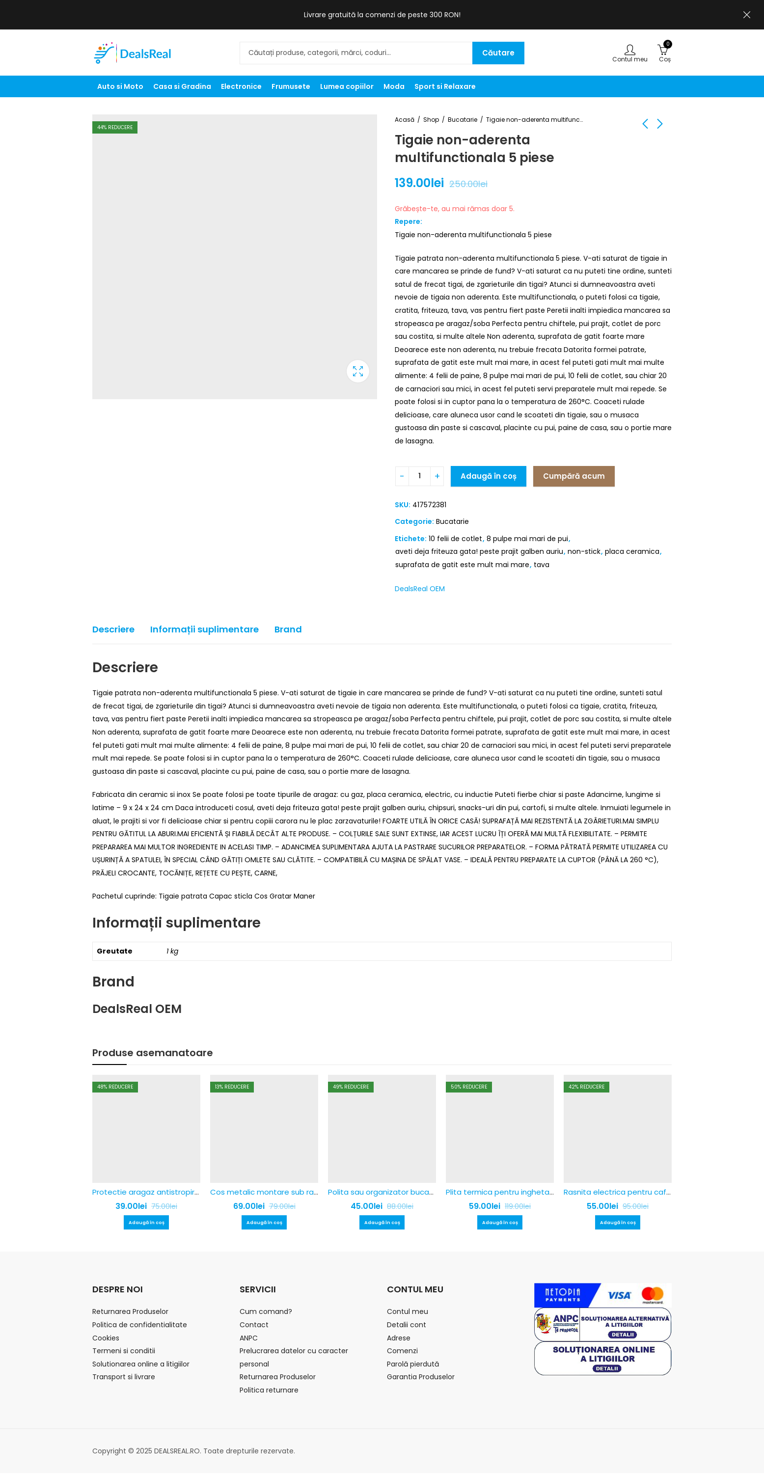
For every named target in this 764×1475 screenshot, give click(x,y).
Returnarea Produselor (130, 1313)
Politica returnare (269, 1392)
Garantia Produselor (421, 1379)
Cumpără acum (574, 476)
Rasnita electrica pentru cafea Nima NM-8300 (647, 1192)
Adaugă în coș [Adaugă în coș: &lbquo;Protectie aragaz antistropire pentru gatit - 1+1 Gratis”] (146, 1223)
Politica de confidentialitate (139, 1327)
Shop (431, 119)
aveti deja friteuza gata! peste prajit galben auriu (479, 551)
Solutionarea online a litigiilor (141, 1366)
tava (541, 565)
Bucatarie (462, 119)
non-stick (584, 551)
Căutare (498, 53)
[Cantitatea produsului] (420, 476)
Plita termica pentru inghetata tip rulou (517, 1192)
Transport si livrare (123, 1379)
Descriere (113, 629)
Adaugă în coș (489, 476)
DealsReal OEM (420, 589)
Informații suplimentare (204, 629)
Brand (288, 629)
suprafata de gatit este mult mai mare (462, 565)
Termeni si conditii (123, 1353)
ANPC (249, 1340)
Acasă (404, 119)
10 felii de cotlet (455, 539)
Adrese (398, 1340)
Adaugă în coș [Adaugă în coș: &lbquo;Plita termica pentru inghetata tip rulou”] (499, 1223)
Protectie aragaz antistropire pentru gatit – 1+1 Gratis (190, 1192)
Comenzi (402, 1353)
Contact (254, 1327)
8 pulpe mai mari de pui (527, 539)
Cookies (105, 1340)
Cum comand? (266, 1313)
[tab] (113, 630)
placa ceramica (632, 551)
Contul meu (407, 1313)
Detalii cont (406, 1327)
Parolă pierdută (413, 1366)
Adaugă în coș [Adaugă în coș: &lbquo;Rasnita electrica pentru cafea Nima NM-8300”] (617, 1223)
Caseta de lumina (358, 371)
